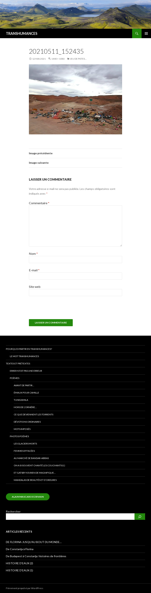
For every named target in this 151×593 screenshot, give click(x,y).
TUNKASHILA (21, 399)
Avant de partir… (24, 385)
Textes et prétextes (18, 363)
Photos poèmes (19, 436)
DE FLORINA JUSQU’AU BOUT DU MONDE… (34, 542)
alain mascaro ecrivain (28, 496)
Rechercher (13, 511)
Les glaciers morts (25, 443)
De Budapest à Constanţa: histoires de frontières (36, 556)
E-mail (34, 270)
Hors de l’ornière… (25, 407)
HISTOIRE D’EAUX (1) (19, 570)
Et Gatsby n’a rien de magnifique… (35, 472)
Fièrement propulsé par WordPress (24, 588)
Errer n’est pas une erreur (26, 370)
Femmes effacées (24, 450)
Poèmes (14, 378)
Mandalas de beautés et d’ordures (35, 479)
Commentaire (39, 203)
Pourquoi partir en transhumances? (29, 348)
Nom (33, 253)
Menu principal (146, 33)
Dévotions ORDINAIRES (27, 421)
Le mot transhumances (24, 356)
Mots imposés (22, 429)
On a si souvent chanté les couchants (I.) (39, 465)
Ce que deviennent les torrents (33, 414)
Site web (35, 286)
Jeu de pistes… (78, 58)
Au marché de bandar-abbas (31, 458)
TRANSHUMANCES (21, 33)
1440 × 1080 (57, 58)
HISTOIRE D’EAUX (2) (19, 563)
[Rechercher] (139, 516)
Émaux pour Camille (26, 392)
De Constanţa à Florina (19, 549)
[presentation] (55, 309)
